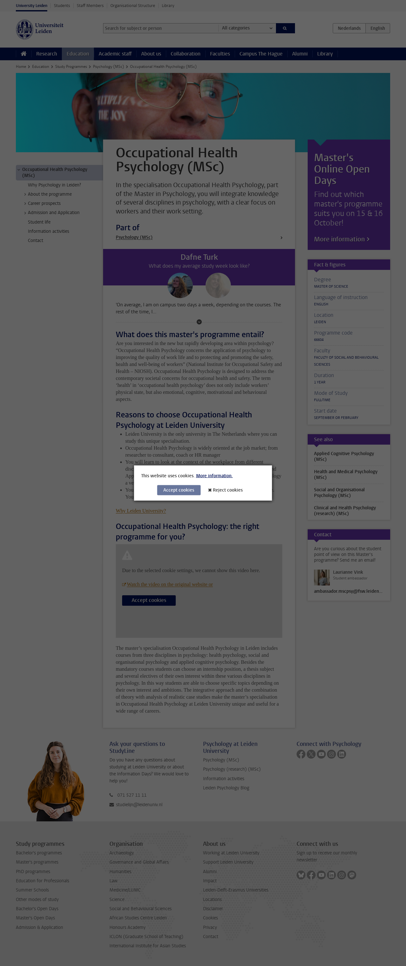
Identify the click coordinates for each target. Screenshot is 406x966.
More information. (214, 476)
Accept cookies (178, 490)
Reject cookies (228, 490)
